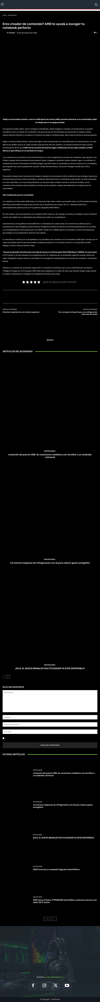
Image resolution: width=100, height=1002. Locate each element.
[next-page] (8, 677)
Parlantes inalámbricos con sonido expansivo (21, 312)
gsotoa (12, 33)
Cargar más (50, 919)
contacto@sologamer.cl (54, 977)
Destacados (12, 15)
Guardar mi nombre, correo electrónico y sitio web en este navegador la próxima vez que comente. (44, 738)
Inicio (5, 15)
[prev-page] (4, 677)
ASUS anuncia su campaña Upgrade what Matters (56, 869)
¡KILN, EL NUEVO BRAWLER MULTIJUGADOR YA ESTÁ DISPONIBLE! (50, 668)
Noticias (18, 20)
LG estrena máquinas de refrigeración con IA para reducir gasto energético (50, 563)
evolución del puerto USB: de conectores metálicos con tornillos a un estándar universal (50, 455)
